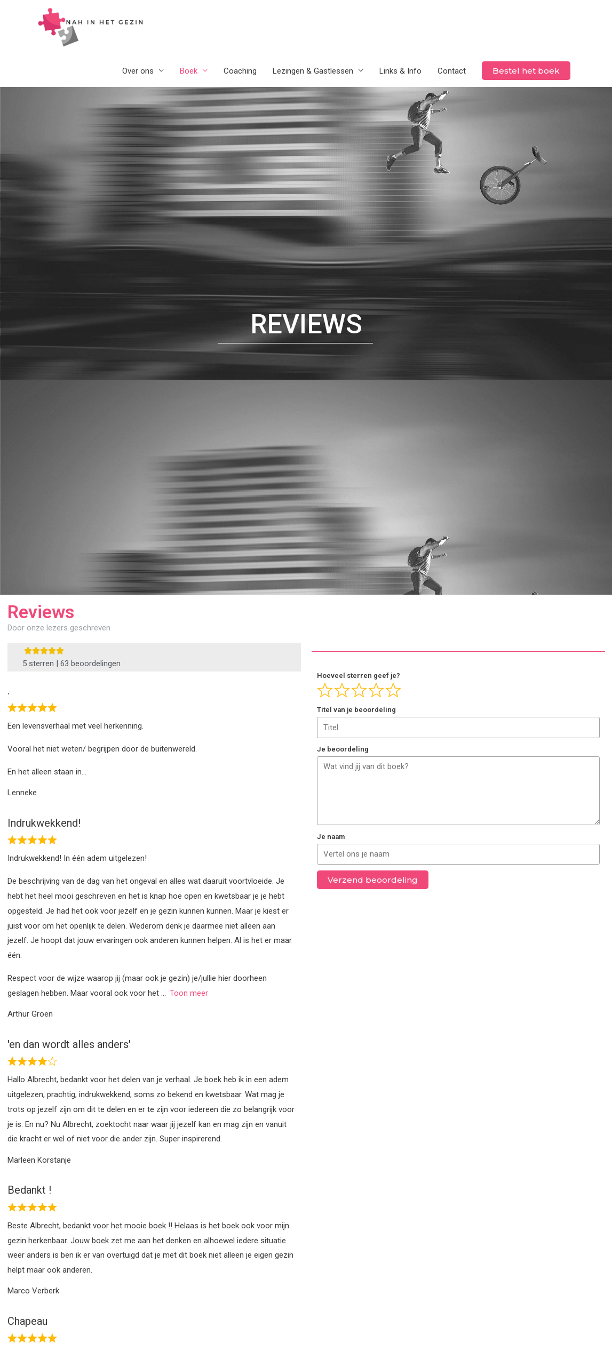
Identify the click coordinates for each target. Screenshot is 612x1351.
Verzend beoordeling (373, 881)
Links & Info (400, 71)
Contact (452, 71)
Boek (188, 71)
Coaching (240, 71)
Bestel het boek (526, 71)
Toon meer (189, 993)
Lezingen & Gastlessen (313, 71)
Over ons (138, 71)
